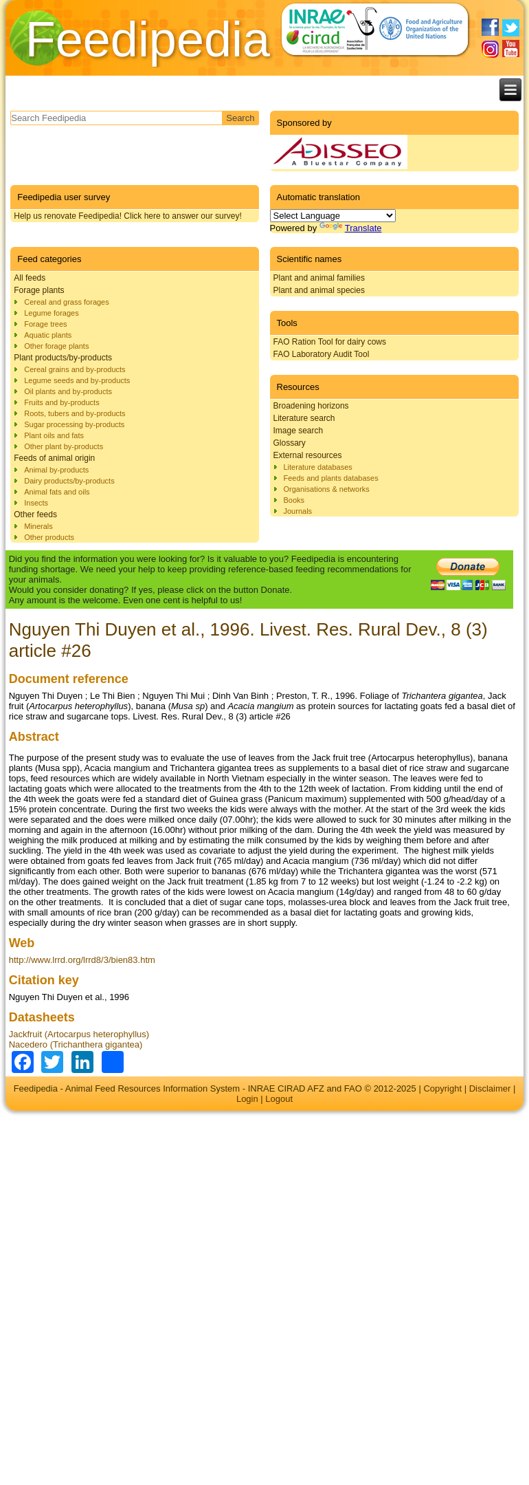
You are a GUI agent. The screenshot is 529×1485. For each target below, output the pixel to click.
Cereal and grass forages (66, 302)
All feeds (29, 278)
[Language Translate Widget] (333, 215)
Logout (279, 1099)
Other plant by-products (63, 446)
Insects (36, 503)
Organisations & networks (327, 489)
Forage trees (45, 324)
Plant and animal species (319, 290)
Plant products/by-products (63, 357)
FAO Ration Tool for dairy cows (330, 342)
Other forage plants (56, 346)
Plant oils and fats (54, 435)
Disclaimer (490, 1088)
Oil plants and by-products (68, 391)
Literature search (304, 418)
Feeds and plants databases (331, 478)
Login (247, 1099)
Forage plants (39, 290)
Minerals (38, 526)
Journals (298, 511)
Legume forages (51, 313)
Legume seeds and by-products (77, 380)
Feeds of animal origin (54, 458)
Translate (350, 228)
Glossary (289, 443)
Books (294, 500)
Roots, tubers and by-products (74, 413)
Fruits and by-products (61, 402)
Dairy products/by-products (69, 481)
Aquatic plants (47, 335)
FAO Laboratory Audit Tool (321, 354)
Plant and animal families (319, 278)
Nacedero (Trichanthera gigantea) (76, 1044)
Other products (49, 537)
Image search (298, 430)
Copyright (442, 1088)
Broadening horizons (311, 406)
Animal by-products (56, 470)
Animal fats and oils (56, 492)
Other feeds (35, 514)
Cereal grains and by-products (74, 369)
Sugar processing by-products (74, 424)
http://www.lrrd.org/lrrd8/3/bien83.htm (82, 960)
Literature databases (318, 467)
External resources (307, 455)
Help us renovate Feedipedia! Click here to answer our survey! (128, 216)
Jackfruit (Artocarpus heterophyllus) (79, 1034)
